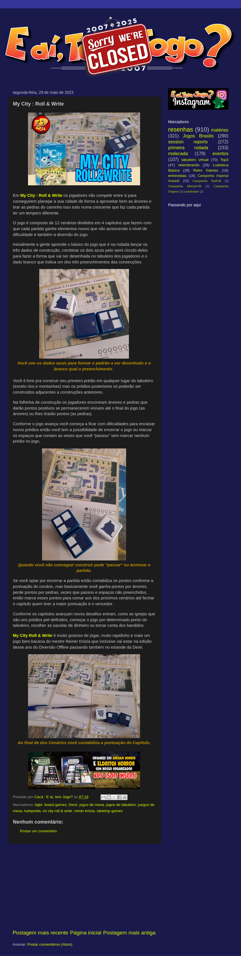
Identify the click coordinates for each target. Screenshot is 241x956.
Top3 (224, 160)
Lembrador (191, 191)
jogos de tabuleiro (121, 805)
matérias (219, 129)
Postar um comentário (38, 831)
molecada (178, 153)
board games (56, 805)
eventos (220, 153)
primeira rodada (188, 147)
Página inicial (85, 933)
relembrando (189, 165)
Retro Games (205, 170)
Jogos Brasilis (198, 135)
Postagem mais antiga (129, 933)
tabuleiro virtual (194, 160)
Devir (73, 805)
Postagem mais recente (40, 933)
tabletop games (109, 811)
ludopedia (32, 811)
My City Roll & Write (32, 635)
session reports (188, 141)
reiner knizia (84, 811)
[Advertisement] (84, 887)
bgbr (38, 805)
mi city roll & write (57, 811)
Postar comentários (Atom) (50, 944)
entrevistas (177, 176)
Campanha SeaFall (207, 181)
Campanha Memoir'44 (184, 186)
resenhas (180, 129)
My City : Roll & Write (41, 195)
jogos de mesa (91, 805)
